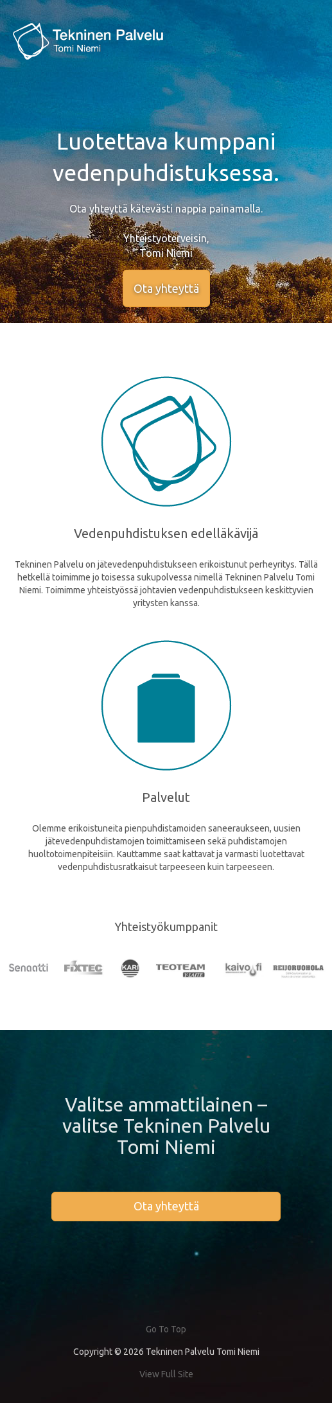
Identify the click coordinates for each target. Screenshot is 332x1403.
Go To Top (166, 1329)
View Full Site (166, 1374)
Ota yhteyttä (166, 288)
